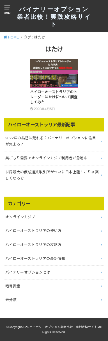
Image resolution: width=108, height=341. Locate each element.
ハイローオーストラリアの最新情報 (35, 258)
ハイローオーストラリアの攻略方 (33, 245)
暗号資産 (12, 286)
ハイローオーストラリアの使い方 (33, 231)
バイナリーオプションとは (27, 272)
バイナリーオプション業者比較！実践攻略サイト (54, 17)
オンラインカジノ (20, 217)
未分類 (11, 300)
